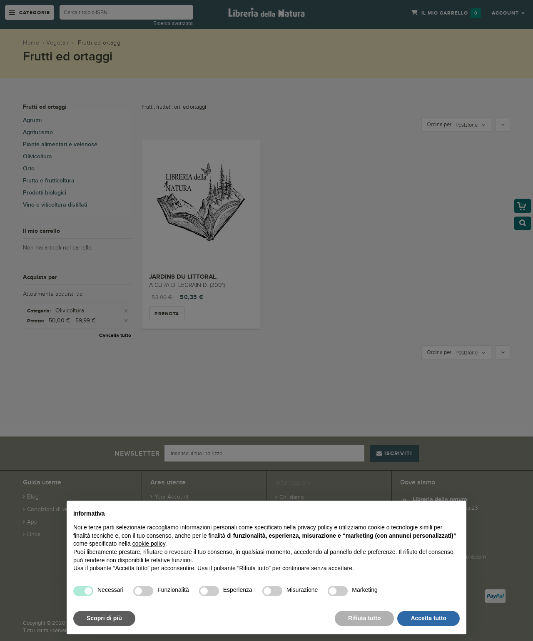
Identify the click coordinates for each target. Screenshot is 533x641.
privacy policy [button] (315, 527)
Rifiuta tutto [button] (364, 618)
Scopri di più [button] (104, 618)
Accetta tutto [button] (428, 618)
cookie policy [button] (148, 543)
